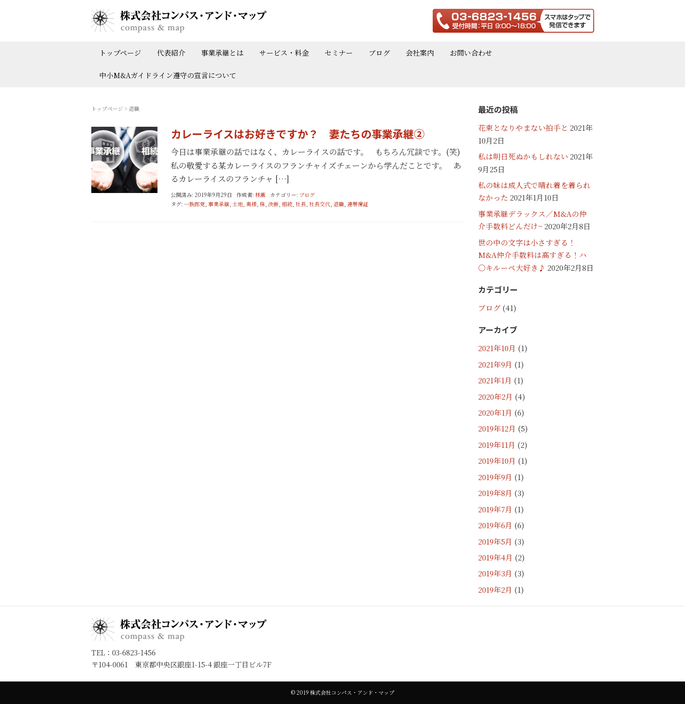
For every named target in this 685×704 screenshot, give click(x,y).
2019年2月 (495, 589)
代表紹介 (171, 53)
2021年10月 (497, 348)
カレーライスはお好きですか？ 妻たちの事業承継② (297, 133)
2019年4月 (495, 557)
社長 (301, 204)
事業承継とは (222, 53)
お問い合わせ (471, 53)
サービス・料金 (284, 53)
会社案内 (420, 53)
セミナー (339, 53)
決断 (273, 204)
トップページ (120, 53)
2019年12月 (497, 428)
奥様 (251, 204)
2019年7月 (495, 509)
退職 (338, 204)
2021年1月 (495, 380)
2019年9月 (495, 477)
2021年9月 (495, 364)
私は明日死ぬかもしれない (523, 156)
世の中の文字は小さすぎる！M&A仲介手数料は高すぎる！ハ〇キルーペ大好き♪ (532, 255)
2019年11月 (497, 444)
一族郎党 (194, 204)
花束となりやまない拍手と (523, 127)
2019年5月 (495, 541)
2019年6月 (495, 525)
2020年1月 (495, 412)
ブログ (379, 53)
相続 (287, 204)
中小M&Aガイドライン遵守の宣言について (167, 75)
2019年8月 (495, 493)
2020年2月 (495, 396)
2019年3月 (495, 573)
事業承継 (218, 204)
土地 (237, 204)
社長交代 (319, 204)
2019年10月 (497, 460)
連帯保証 (357, 204)
